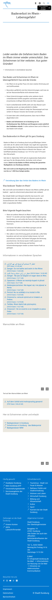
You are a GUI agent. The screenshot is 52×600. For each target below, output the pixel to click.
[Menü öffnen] (48, 3)
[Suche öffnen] (44, 3)
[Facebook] (4, 581)
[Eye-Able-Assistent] (36, 3)
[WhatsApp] (13, 581)
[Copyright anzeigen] (46, 388)
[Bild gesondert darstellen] (42, 388)
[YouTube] (10, 581)
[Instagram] (7, 581)
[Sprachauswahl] (40, 3)
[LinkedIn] (17, 581)
